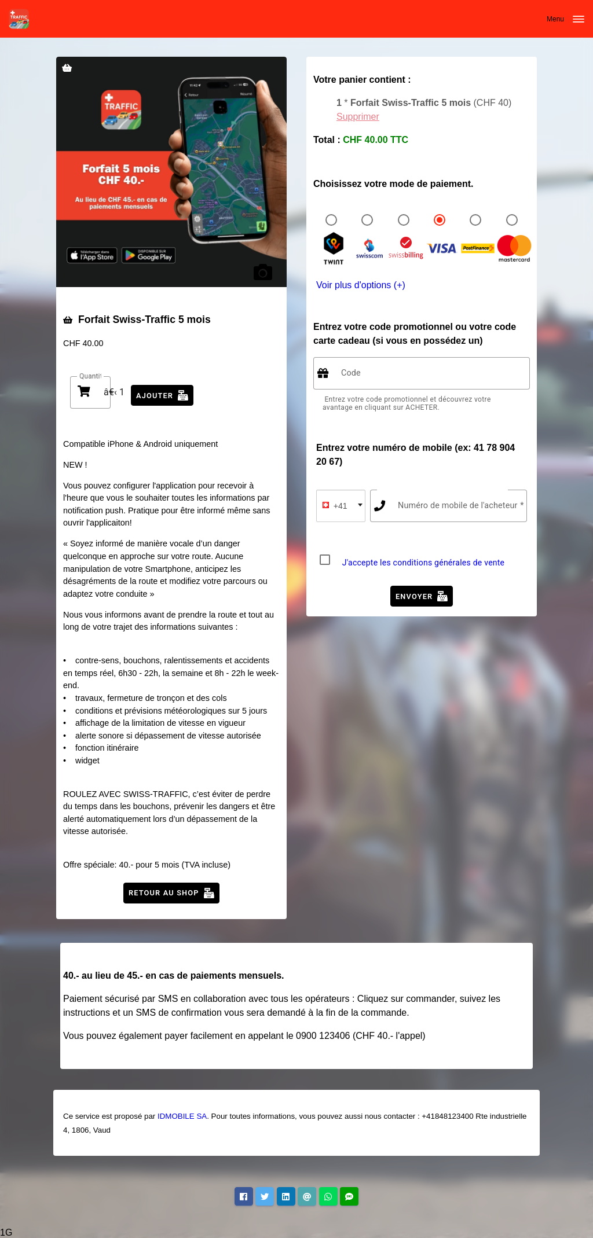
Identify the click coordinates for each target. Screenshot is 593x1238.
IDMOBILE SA (182, 1116)
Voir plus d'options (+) (360, 285)
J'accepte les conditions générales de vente (423, 562)
